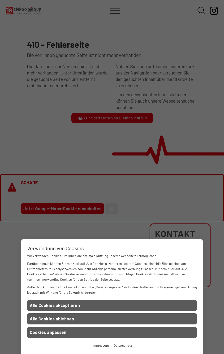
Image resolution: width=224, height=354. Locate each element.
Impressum (100, 345)
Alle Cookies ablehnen (52, 318)
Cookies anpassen (48, 332)
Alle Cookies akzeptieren (55, 305)
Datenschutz (123, 345)
